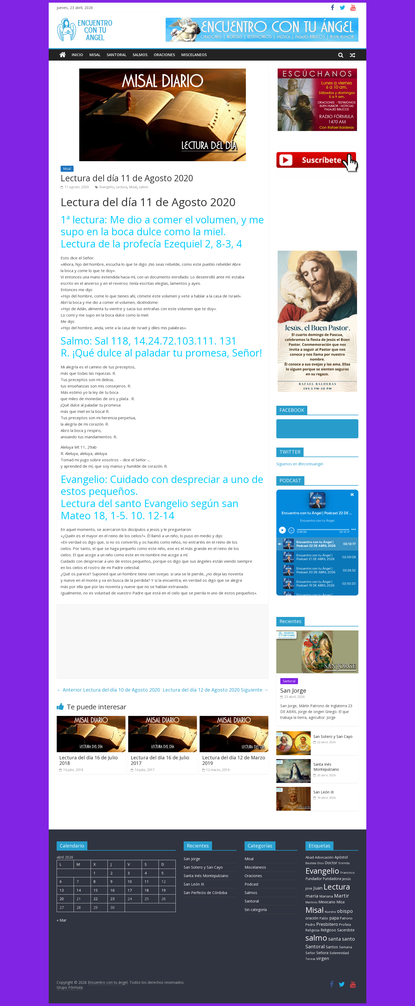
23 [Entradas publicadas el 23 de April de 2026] (112, 898)
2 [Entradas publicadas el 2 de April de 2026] (111, 873)
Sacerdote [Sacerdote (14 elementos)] (346, 929)
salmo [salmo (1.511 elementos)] (316, 937)
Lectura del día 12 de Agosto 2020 (215, 690)
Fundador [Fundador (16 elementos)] (313, 878)
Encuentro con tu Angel (308, 429)
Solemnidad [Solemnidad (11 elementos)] (339, 952)
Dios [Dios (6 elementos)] (320, 863)
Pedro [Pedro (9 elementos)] (310, 924)
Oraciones (164, 54)
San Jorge (293, 690)
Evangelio (107, 187)
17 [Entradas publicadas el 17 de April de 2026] (130, 890)
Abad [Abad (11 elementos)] (309, 857)
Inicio (77, 54)
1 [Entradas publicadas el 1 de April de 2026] (94, 873)
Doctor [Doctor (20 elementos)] (331, 862)
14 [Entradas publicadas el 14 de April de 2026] (78, 890)
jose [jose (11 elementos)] (308, 888)
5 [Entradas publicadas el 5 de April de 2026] (162, 873)
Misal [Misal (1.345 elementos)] (314, 910)
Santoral (116, 54)
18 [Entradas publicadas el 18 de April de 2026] (147, 890)
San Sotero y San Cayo (333, 736)
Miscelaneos (194, 54)
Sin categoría (256, 909)
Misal (94, 54)
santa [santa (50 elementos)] (334, 939)
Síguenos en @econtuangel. (300, 463)
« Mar (61, 920)
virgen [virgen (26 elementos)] (322, 958)
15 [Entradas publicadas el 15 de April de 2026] (95, 890)
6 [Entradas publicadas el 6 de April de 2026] (61, 881)
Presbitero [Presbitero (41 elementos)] (327, 924)
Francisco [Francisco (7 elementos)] (347, 872)
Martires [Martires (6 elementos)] (311, 902)
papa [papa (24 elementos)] (334, 918)
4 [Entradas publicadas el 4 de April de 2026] (146, 873)
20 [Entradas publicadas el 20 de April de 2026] (62, 898)
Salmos (140, 54)
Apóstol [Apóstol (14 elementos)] (341, 857)
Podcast (252, 884)
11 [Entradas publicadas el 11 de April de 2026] (147, 881)
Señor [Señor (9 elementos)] (310, 953)
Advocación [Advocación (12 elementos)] (324, 857)
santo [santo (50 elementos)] (348, 939)
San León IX (323, 792)
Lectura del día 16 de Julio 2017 (160, 760)
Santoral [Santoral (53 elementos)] (315, 946)
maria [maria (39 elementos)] (311, 896)
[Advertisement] (162, 641)
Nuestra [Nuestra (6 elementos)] (330, 912)
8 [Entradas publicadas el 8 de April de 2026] (94, 881)
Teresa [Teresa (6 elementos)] (310, 959)
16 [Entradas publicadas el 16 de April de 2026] (112, 890)
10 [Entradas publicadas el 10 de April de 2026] (130, 881)
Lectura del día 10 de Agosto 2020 (108, 690)
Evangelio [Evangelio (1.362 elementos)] (322, 870)
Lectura (121, 187)
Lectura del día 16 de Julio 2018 (88, 760)
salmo (143, 187)
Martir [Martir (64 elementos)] (341, 895)
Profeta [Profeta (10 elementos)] (345, 924)
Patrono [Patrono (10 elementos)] (346, 918)
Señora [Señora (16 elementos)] (322, 952)
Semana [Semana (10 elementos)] (345, 947)
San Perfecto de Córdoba (205, 892)
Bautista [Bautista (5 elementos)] (310, 863)
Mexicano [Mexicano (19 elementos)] (326, 901)
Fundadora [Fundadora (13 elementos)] (332, 878)
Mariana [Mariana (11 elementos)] (326, 896)
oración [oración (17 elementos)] (311, 918)
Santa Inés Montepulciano (326, 767)
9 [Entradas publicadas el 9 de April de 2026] (111, 881)
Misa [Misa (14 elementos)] (340, 901)
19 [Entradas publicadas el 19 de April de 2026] (163, 890)
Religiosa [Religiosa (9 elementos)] (312, 930)
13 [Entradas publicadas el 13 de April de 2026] (62, 890)
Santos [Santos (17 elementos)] (332, 946)
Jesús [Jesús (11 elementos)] (346, 878)
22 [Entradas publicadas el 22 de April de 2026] (95, 898)
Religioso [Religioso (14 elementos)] (328, 929)
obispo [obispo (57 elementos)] (345, 911)
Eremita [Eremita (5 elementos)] (344, 863)
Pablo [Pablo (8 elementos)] (323, 918)
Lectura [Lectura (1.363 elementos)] (336, 886)
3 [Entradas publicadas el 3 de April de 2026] (129, 873)
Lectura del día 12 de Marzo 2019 (233, 760)
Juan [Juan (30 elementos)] (317, 888)
